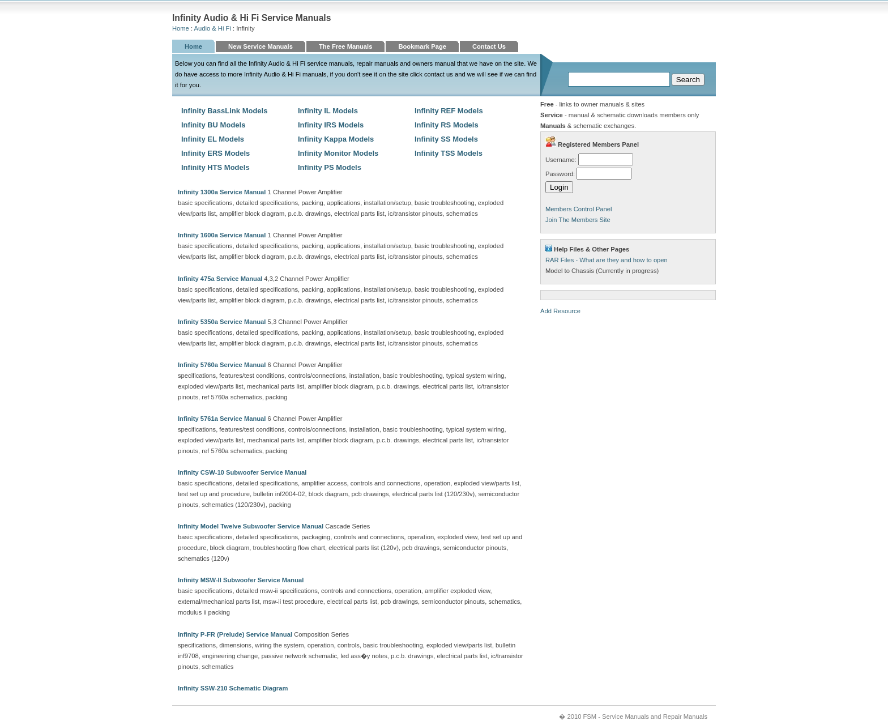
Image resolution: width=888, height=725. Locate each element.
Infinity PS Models (329, 167)
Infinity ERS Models (215, 153)
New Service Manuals (260, 46)
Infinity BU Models (213, 125)
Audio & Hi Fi (212, 28)
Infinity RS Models (447, 125)
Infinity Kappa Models (336, 139)
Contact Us (489, 46)
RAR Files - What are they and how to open (606, 260)
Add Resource (560, 311)
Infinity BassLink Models (224, 110)
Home (180, 28)
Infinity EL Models (212, 139)
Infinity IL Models (328, 110)
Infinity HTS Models (215, 167)
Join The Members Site (577, 219)
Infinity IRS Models (331, 125)
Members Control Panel (578, 209)
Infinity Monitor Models (338, 153)
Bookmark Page (422, 46)
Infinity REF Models (449, 110)
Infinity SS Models (446, 139)
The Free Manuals (346, 46)
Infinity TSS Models (449, 153)
